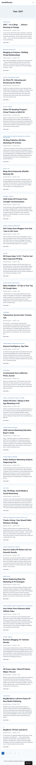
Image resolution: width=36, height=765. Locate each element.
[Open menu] (33, 3)
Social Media (6, 488)
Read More (6, 42)
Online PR (5, 77)
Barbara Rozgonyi (7, 30)
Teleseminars (6, 312)
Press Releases (11, 77)
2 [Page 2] (6, 753)
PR (3, 666)
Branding (5, 225)
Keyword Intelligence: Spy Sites (16, 346)
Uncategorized (6, 370)
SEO (8, 168)
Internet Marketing (7, 136)
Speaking (10, 106)
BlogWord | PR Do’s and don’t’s (15, 730)
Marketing (5, 49)
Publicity (17, 77)
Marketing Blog (12, 49)
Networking (5, 196)
